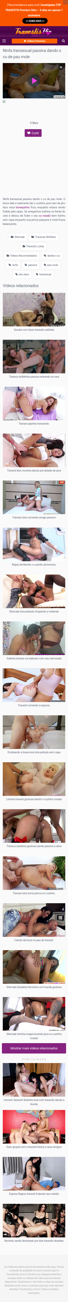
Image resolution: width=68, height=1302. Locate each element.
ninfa (13, 265)
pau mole (51, 265)
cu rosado (45, 215)
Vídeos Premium (34, 41)
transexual (43, 274)
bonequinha (22, 207)
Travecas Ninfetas (43, 237)
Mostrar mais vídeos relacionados (34, 1048)
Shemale (18, 237)
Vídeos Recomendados (22, 255)
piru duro (22, 274)
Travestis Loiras (33, 246)
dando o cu (52, 255)
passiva (31, 265)
